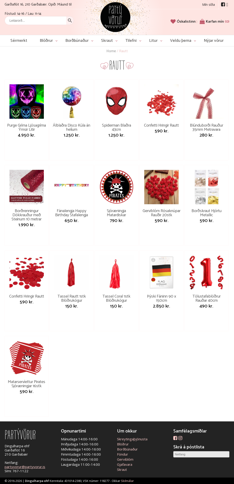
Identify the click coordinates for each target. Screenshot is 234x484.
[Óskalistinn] (187, 21)
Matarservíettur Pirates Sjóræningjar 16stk (26, 384)
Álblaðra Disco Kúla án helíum (71, 127)
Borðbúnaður (77, 40)
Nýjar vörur (214, 40)
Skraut (107, 40)
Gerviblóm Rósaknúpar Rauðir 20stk (161, 213)
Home (111, 51)
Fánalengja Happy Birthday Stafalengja (71, 213)
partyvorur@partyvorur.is (25, 466)
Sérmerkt (18, 40)
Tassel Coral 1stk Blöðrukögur (116, 298)
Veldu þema (180, 40)
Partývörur (115, 16)
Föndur (122, 454)
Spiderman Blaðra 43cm (116, 127)
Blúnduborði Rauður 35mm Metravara (206, 127)
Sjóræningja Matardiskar (116, 213)
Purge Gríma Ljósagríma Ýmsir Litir (26, 127)
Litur (153, 40)
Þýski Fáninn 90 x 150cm (161, 298)
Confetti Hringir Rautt (161, 125)
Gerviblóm (125, 459)
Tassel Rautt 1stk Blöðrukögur (71, 298)
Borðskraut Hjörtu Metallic (207, 213)
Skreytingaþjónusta (132, 439)
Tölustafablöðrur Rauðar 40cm (206, 298)
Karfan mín (217, 21)
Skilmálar (127, 481)
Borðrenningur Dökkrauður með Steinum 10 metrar (27, 215)
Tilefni (131, 40)
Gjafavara (124, 464)
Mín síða (208, 4)
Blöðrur (46, 40)
